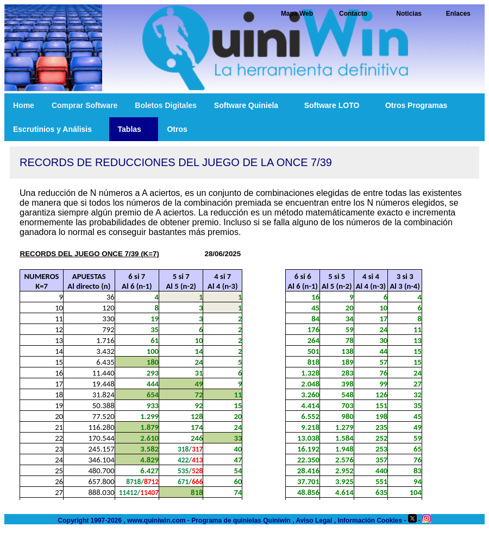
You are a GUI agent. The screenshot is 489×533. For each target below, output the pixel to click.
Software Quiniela (250, 105)
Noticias (409, 13)
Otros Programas (420, 105)
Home (23, 105)
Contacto (353, 13)
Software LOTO (336, 105)
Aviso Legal (314, 520)
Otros (181, 129)
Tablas (134, 129)
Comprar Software (84, 105)
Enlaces (458, 13)
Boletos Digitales (166, 105)
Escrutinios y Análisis (57, 129)
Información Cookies (369, 520)
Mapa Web (297, 13)
